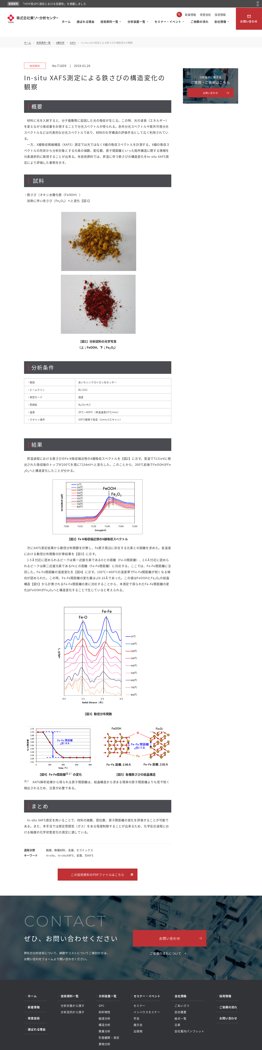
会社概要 (180, 1012)
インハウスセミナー (147, 1012)
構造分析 (104, 1024)
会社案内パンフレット (189, 1031)
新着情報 (190, 15)
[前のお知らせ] (258, 2)
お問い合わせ (248, 18)
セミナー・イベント (168, 22)
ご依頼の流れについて (165, 953)
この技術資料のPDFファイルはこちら (97, 874)
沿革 (177, 1024)
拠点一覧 (180, 1018)
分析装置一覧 (136, 22)
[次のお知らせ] (258, 5)
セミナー (139, 1005)
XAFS (73, 42)
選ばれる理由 (85, 22)
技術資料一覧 (109, 22)
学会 (137, 1018)
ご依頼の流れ (199, 22)
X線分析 (60, 42)
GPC (101, 1005)
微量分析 (104, 1031)
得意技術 (205, 15)
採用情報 (220, 15)
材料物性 (104, 1012)
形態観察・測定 (109, 1037)
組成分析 (104, 1018)
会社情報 (220, 22)
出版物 (138, 1031)
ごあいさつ (181, 1005)
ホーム (66, 22)
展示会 (138, 1024)
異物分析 (104, 1044)
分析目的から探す (72, 1012)
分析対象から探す (72, 1005)
